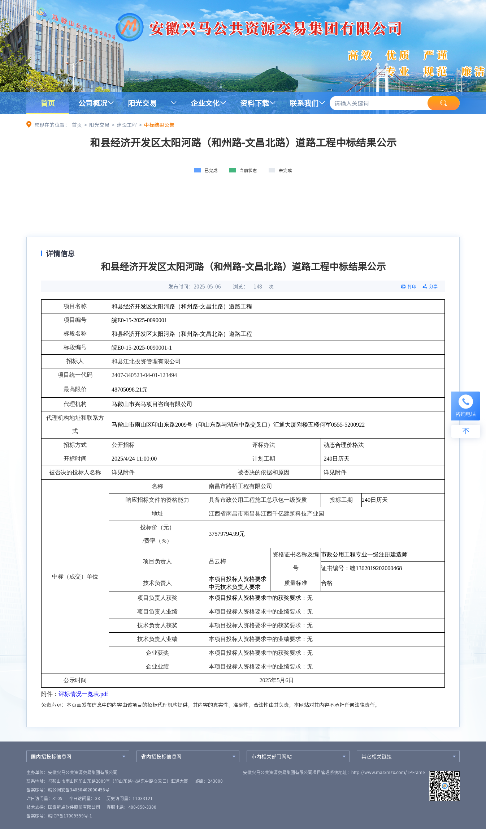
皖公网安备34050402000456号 (78, 789)
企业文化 (205, 103)
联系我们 (304, 103)
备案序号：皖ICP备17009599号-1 (59, 815)
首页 (47, 103)
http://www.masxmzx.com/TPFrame (388, 772)
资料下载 (254, 103)
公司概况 (92, 103)
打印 (412, 286)
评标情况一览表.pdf (83, 694)
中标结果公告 (159, 124)
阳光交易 (142, 103)
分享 (433, 286)
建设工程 (127, 124)
